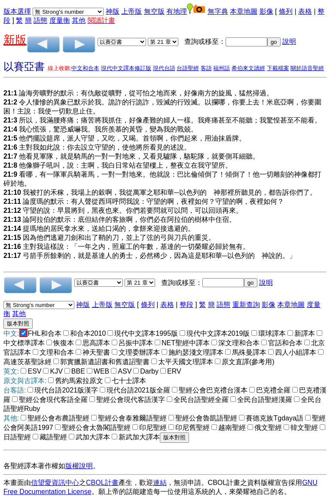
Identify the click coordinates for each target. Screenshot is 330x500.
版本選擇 (17, 11)
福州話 (221, 68)
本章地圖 (243, 11)
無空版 (154, 11)
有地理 (176, 11)
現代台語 (164, 68)
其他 (79, 20)
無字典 (218, 11)
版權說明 (79, 465)
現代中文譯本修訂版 (126, 68)
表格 (305, 11)
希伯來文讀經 (248, 68)
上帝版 (131, 11)
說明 (289, 41)
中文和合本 (85, 68)
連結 (160, 482)
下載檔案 (278, 68)
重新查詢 (246, 304)
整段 (186, 304)
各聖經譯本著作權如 (34, 465)
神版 (112, 11)
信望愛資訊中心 (55, 482)
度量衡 (59, 20)
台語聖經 (188, 68)
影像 (266, 11)
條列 (286, 11)
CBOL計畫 (102, 482)
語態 (40, 20)
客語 (206, 68)
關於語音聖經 (307, 68)
